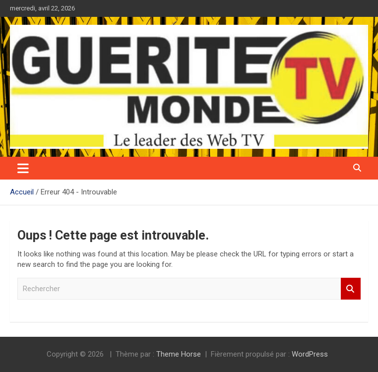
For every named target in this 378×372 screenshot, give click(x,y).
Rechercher (351, 289)
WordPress (310, 354)
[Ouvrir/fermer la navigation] (23, 168)
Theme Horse (178, 354)
